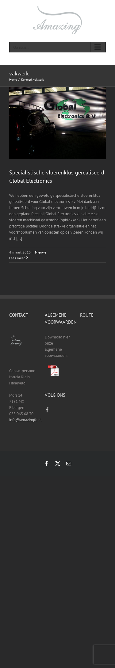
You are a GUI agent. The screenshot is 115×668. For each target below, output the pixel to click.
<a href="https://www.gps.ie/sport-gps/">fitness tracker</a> (93, 350)
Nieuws (40, 252)
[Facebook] (47, 409)
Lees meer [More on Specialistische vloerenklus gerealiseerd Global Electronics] (17, 258)
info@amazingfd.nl (25, 419)
